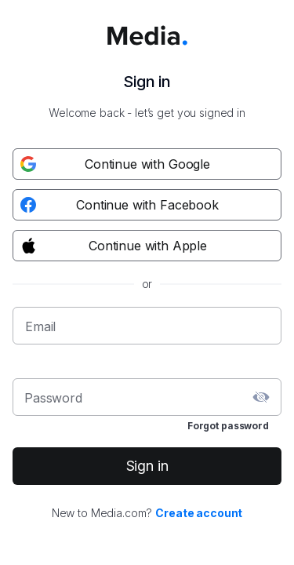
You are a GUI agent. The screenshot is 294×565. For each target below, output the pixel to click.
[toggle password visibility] (261, 397)
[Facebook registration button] (147, 205)
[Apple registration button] (147, 245)
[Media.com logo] (147, 26)
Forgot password (228, 426)
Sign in (147, 465)
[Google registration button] (147, 164)
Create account (198, 512)
